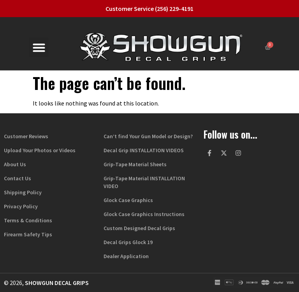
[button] (39, 47)
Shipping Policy (23, 192)
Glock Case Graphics (128, 200)
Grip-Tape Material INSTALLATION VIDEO (144, 182)
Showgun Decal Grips (57, 283)
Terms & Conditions (28, 220)
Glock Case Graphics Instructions (144, 214)
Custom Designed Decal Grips (139, 228)
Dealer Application (126, 256)
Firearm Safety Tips (28, 234)
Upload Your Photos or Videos (40, 150)
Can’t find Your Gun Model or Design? (148, 136)
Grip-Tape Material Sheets (135, 164)
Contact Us (17, 178)
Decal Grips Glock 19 (128, 242)
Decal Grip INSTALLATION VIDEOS (144, 150)
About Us (15, 164)
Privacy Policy (21, 206)
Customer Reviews (26, 136)
